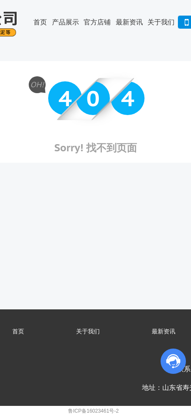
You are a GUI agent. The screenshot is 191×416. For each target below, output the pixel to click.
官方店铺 (97, 22)
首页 (40, 22)
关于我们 (161, 22)
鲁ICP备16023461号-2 (93, 411)
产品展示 (65, 22)
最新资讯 (129, 22)
